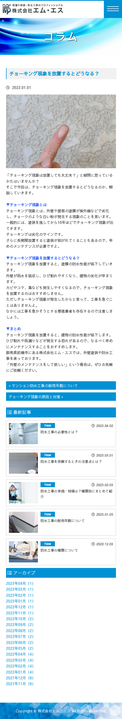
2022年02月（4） (20, 666)
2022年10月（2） (20, 618)
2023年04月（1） (20, 583)
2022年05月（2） (20, 648)
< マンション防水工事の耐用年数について (43, 385)
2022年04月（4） (20, 654)
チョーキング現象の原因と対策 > (36, 396)
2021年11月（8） (20, 683)
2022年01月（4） (20, 672)
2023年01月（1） (20, 601)
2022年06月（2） (20, 642)
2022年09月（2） (20, 624)
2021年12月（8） (20, 677)
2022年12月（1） (20, 606)
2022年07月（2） (20, 636)
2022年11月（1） (20, 612)
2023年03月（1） (20, 589)
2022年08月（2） (20, 630)
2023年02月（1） (20, 595)
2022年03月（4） (20, 660)
